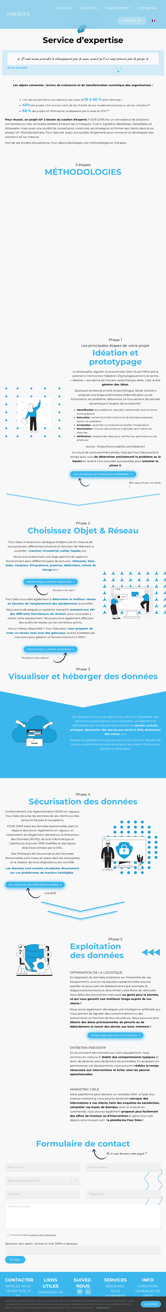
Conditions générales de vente (147, 1291)
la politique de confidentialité (42, 1235)
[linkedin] (88, 1291)
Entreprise (115, 1296)
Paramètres (103, 1307)
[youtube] (79, 1291)
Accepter (150, 1304)
